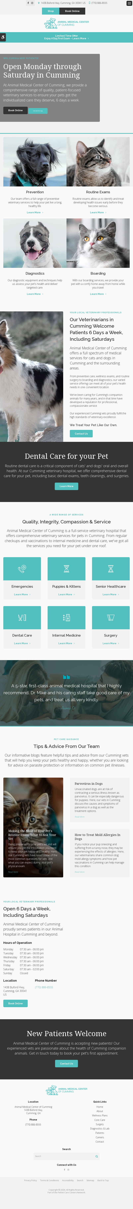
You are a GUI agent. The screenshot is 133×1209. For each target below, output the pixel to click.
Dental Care (22, 642)
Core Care (99, 1132)
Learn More (34, 214)
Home (100, 1119)
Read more (13, 884)
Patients (100, 1145)
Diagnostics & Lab (99, 1141)
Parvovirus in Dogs (89, 796)
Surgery (110, 642)
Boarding (98, 274)
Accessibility (68, 1193)
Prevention (34, 193)
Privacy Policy (30, 1193)
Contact (100, 1154)
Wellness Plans (100, 1128)
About (100, 1123)
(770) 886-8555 (99, 2)
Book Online (72, 11)
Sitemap (90, 1193)
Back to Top (103, 1193)
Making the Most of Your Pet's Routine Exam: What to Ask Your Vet (32, 847)
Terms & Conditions (49, 1193)
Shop (51, 11)
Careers (100, 1149)
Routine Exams (98, 193)
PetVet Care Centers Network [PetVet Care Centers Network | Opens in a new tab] (71, 1205)
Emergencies (22, 588)
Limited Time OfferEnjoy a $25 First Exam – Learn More (65, 38)
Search (80, 1193)
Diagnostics (35, 274)
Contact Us (81, 435)
